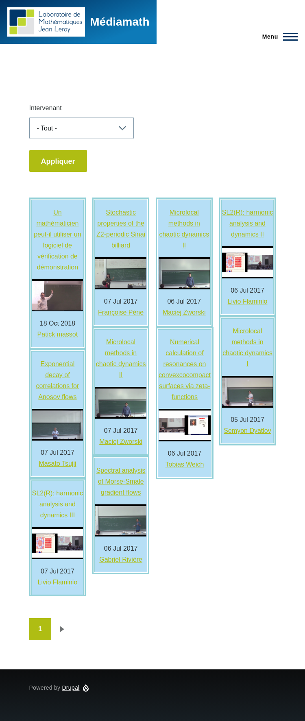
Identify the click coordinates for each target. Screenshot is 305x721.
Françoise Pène (121, 312)
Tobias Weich (185, 464)
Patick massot (57, 334)
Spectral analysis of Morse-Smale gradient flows (121, 481)
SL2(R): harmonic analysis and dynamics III (57, 504)
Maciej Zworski (120, 441)
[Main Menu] (277, 36)
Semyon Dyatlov (247, 430)
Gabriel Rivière (120, 559)
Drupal (70, 687)
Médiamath (119, 21)
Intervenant (45, 107)
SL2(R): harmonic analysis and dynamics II (247, 223)
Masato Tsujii (57, 463)
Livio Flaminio (58, 582)
